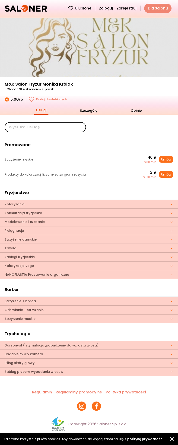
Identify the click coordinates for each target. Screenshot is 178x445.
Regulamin (42, 392)
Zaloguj (106, 8)
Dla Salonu (158, 8)
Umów (166, 159)
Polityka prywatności (126, 392)
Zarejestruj (127, 8)
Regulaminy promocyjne (79, 392)
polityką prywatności (145, 439)
